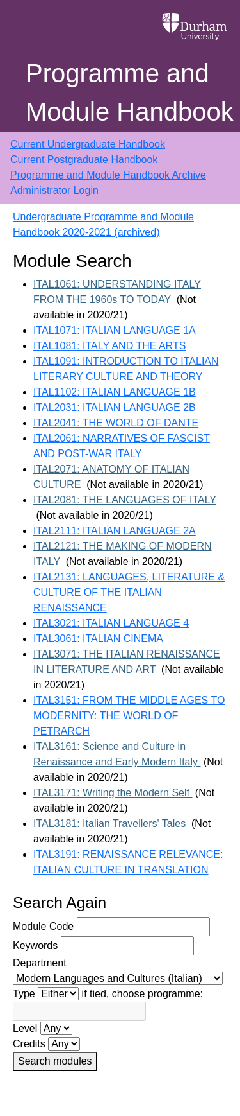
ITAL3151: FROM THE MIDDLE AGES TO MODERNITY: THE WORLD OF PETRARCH (129, 716)
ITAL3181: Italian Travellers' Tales (111, 823)
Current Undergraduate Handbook (87, 144)
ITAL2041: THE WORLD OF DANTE (115, 422)
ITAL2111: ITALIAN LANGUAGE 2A (114, 530)
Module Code (43, 926)
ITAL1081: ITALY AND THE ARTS (109, 345)
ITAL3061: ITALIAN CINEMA (98, 638)
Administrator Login (54, 190)
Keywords (35, 945)
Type (24, 993)
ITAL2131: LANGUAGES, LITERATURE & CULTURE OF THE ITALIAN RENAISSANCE (129, 592)
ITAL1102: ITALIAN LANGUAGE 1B (114, 392)
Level (25, 1028)
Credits (29, 1043)
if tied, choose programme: (142, 993)
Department (40, 962)
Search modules (55, 1061)
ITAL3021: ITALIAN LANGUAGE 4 (111, 623)
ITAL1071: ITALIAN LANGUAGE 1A (114, 330)
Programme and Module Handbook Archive (108, 175)
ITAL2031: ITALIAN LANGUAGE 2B (114, 407)
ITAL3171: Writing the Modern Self (112, 792)
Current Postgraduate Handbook (83, 159)
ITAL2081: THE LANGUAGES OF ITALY (124, 499)
